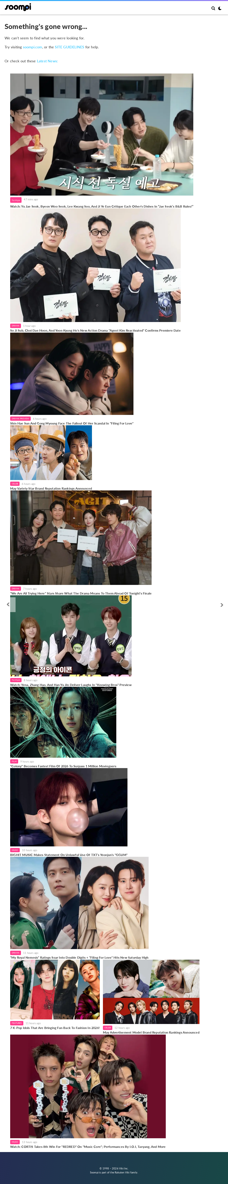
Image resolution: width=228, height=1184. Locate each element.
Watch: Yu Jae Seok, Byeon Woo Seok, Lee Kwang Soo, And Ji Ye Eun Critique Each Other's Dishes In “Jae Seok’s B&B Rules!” (101, 206)
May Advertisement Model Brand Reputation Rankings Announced (151, 1032)
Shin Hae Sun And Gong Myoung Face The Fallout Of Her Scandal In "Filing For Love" (71, 423)
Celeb (15, 483)
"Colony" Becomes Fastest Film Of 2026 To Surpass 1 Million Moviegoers (63, 766)
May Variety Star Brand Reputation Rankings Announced (51, 488)
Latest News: (47, 61)
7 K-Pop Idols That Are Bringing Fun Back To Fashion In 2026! (55, 1028)
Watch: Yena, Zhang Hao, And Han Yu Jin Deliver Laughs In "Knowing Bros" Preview (71, 685)
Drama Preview (20, 418)
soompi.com (32, 47)
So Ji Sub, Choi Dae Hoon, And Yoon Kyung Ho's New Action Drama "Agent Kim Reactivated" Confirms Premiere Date (95, 330)
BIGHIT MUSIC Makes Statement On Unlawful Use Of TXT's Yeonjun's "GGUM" (68, 855)
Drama (15, 325)
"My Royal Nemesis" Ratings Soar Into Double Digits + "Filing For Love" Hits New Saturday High (79, 957)
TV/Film (16, 200)
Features (17, 1023)
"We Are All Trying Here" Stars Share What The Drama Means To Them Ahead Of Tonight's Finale (81, 593)
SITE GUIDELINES (69, 47)
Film (14, 761)
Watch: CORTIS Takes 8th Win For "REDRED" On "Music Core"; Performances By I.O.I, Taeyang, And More (88, 1146)
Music (15, 850)
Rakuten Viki (122, 1172)
